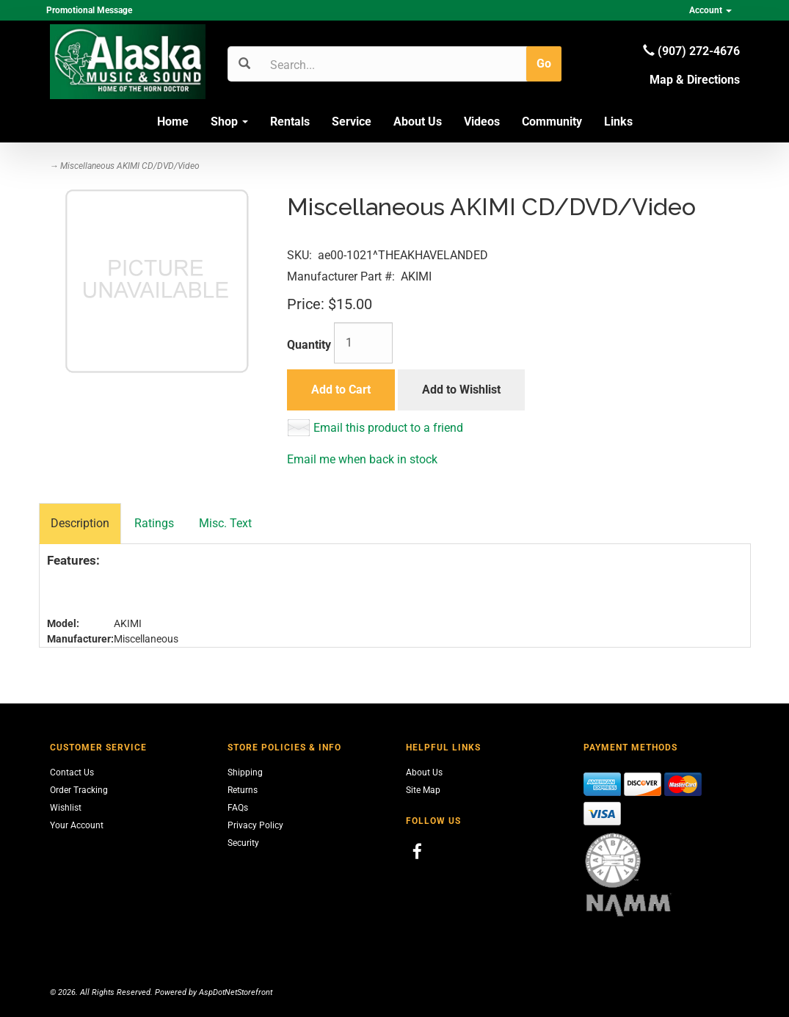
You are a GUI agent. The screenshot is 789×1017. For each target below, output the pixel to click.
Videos (482, 122)
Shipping (245, 772)
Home (173, 122)
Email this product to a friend (388, 428)
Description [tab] (80, 523)
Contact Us (72, 772)
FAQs (238, 808)
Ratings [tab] (154, 523)
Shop (229, 122)
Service (351, 122)
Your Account (76, 825)
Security (243, 843)
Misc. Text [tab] (225, 523)
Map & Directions (695, 80)
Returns (243, 790)
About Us (417, 122)
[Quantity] (363, 342)
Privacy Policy (255, 825)
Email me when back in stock (362, 459)
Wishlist (65, 808)
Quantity (309, 345)
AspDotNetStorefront (235, 992)
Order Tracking (79, 790)
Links (618, 122)
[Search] (340, 65)
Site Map (423, 790)
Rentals (290, 122)
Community (552, 122)
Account (710, 10)
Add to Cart (341, 390)
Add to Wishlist (461, 390)
